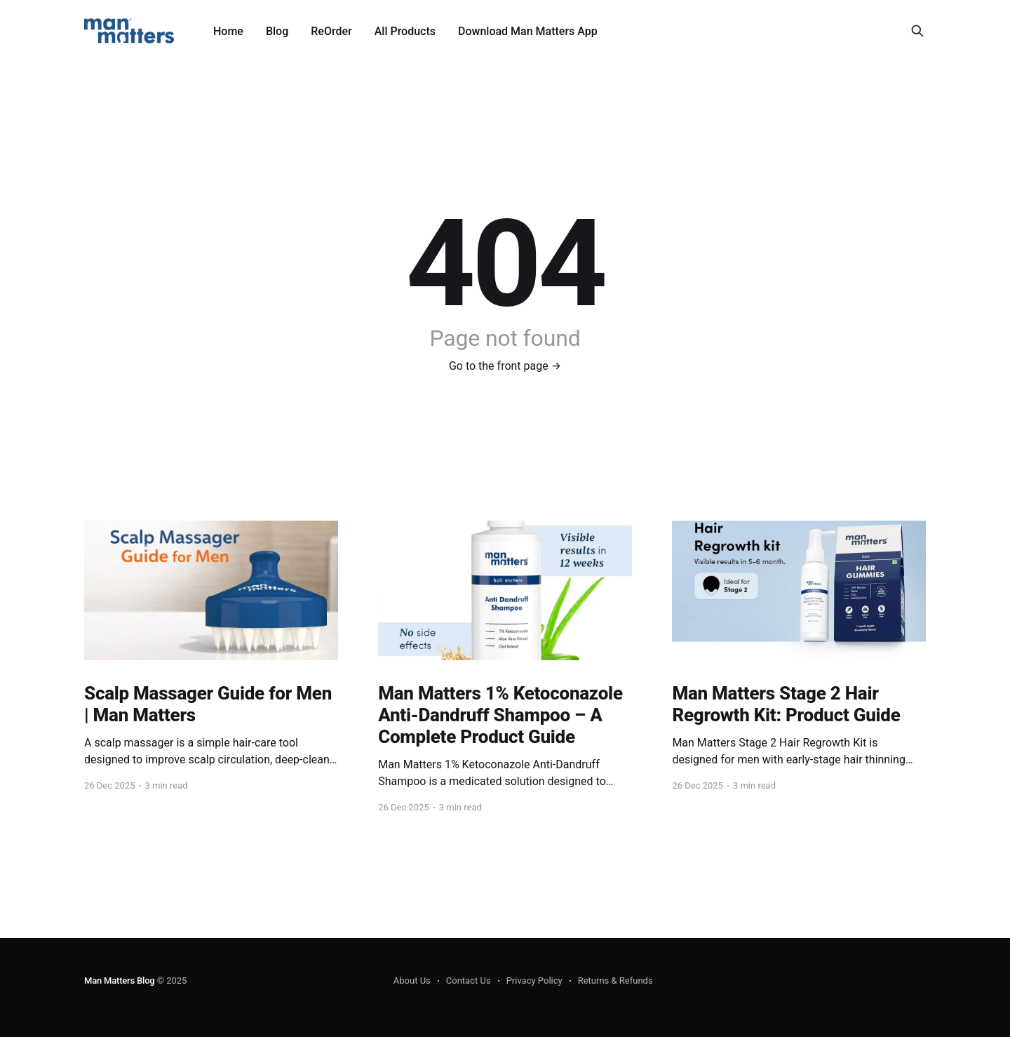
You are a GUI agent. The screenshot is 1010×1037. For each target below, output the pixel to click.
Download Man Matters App (528, 31)
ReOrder (331, 31)
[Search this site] (917, 31)
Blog (277, 31)
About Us (412, 980)
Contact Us (468, 980)
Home (228, 31)
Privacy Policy (534, 980)
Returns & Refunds (615, 980)
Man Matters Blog (119, 980)
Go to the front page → (505, 366)
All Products (405, 31)
